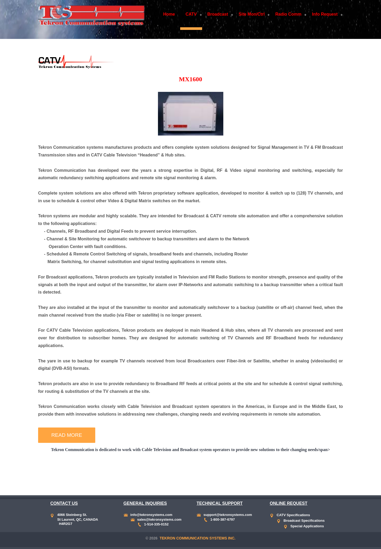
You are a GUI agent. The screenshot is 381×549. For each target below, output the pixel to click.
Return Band (155, 473)
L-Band (214, 473)
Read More (66, 435)
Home (169, 14)
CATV (191, 14)
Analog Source (188, 473)
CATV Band (125, 473)
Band (103, 473)
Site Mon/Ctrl (252, 14)
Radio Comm (288, 14)
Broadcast (217, 14)
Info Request (325, 14)
